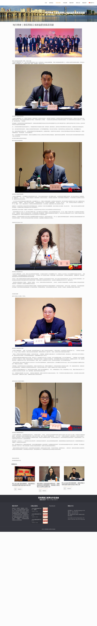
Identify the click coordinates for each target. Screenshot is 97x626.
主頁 (53, 15)
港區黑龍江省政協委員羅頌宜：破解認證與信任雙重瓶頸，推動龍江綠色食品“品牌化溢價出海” (48, 485)
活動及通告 (59, 15)
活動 (65, 15)
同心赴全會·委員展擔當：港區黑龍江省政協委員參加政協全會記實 (23, 484)
